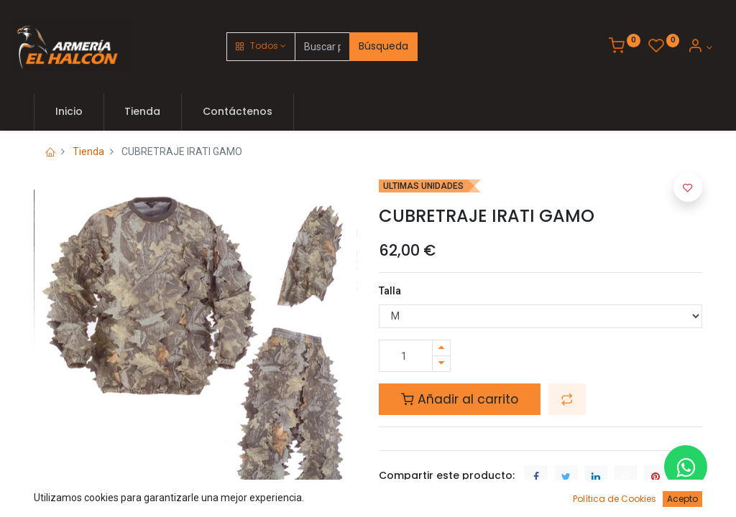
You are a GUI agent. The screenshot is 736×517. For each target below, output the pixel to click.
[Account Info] (699, 47)
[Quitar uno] (441, 363)
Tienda (88, 151)
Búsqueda (383, 46)
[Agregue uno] (441, 347)
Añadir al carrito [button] (459, 399)
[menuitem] (69, 112)
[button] (260, 46)
